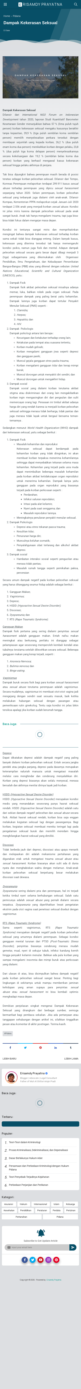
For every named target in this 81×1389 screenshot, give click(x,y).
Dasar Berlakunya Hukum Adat (26, 1262)
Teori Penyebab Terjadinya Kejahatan (29, 1281)
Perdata (56, 1315)
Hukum (23, 1308)
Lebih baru (9, 1162)
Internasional (40, 1308)
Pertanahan (21, 1321)
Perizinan (70, 1315)
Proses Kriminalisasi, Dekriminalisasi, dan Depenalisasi (38, 1254)
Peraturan (42, 1315)
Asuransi (8, 1308)
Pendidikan (25, 1315)
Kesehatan (9, 1315)
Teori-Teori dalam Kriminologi (25, 1246)
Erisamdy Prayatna (41, 4)
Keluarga (70, 1308)
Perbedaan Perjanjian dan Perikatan (28, 1289)
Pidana (8, 1137)
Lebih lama (71, 1162)
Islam (56, 1308)
